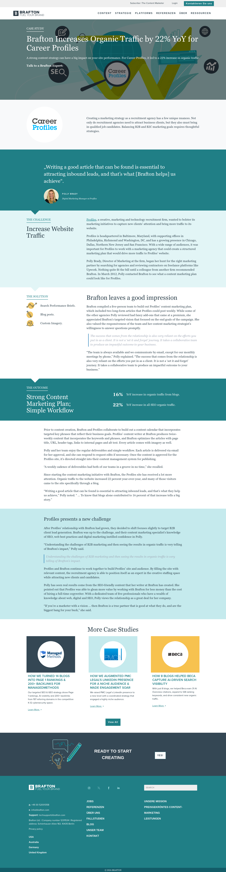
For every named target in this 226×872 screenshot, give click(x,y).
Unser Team (95, 830)
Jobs (90, 801)
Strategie (123, 13)
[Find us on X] (98, 788)
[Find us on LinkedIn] (118, 788)
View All (113, 722)
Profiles (91, 219)
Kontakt (92, 835)
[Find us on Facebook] (108, 788)
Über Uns (93, 812)
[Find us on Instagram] (89, 788)
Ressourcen (201, 13)
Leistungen (152, 818)
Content (105, 13)
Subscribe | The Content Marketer (147, 3)
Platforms (144, 13)
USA (31, 837)
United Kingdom (38, 852)
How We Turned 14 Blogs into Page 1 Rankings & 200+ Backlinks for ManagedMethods (49, 682)
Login (175, 3)
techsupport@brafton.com (52, 815)
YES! (160, 755)
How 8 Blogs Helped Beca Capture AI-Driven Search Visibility (174, 680)
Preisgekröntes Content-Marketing (163, 810)
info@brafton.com (40, 810)
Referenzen (166, 13)
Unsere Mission (155, 801)
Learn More (34, 709)
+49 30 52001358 (40, 804)
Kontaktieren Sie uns (199, 3)
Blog (90, 824)
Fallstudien (95, 818)
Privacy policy (36, 829)
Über (183, 13)
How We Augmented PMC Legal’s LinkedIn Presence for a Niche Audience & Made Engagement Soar (111, 682)
